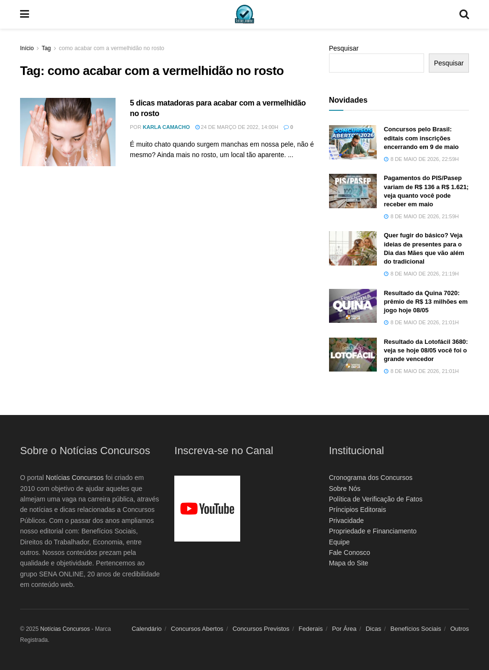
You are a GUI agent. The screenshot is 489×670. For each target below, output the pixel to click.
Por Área (344, 628)
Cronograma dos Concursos (371, 477)
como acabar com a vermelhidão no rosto (111, 48)
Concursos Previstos (261, 628)
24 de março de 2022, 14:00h (236, 127)
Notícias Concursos (75, 477)
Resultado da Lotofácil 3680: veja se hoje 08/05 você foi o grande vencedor (426, 350)
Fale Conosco (349, 552)
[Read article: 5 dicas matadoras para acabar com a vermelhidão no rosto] (68, 132)
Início (27, 48)
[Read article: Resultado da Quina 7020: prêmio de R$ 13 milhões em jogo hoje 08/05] (353, 306)
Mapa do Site (349, 563)
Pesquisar (344, 48)
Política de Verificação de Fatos (376, 499)
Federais (310, 628)
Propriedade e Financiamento (373, 531)
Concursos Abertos (197, 628)
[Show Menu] (24, 14)
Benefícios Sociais (416, 628)
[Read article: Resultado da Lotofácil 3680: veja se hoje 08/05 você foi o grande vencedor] (353, 355)
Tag (46, 48)
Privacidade (346, 520)
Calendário (147, 628)
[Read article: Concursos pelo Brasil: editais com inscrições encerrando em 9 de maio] (353, 142)
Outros (459, 628)
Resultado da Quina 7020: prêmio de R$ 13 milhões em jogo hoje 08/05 (426, 301)
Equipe (339, 542)
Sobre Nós (345, 488)
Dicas (374, 628)
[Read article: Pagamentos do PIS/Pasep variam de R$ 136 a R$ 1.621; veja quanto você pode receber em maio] (353, 191)
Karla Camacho (166, 127)
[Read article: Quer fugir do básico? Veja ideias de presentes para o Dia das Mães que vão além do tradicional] (353, 248)
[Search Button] (464, 14)
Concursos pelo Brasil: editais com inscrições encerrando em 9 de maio (421, 138)
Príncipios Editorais (357, 509)
